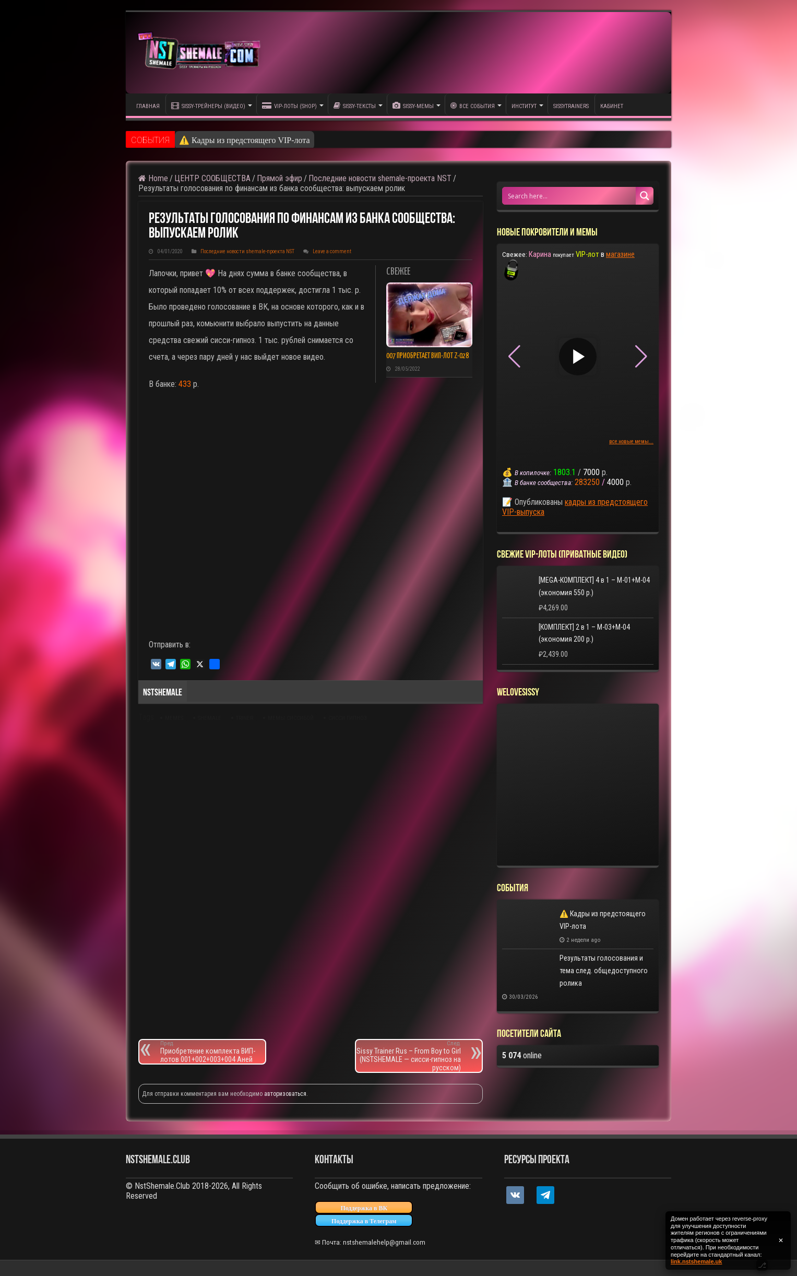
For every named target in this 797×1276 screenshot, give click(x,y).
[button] (641, 356)
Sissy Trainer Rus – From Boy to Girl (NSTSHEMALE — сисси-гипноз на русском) (408, 1056)
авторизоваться (285, 1093)
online (522, 1055)
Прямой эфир (279, 178)
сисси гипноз (347, 718)
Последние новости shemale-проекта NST (379, 178)
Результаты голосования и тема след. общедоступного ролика (604, 970)
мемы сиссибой (291, 718)
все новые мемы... (631, 441)
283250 (587, 482)
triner (244, 718)
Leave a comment (332, 251)
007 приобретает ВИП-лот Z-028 (427, 356)
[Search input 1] (569, 195)
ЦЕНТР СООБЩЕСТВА (212, 178)
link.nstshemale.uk (696, 1261)
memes (174, 718)
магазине (620, 254)
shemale (209, 718)
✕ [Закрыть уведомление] (780, 1240)
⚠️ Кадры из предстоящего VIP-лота (244, 140)
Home (153, 178)
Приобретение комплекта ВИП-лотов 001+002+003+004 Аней (212, 1052)
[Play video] (578, 356)
